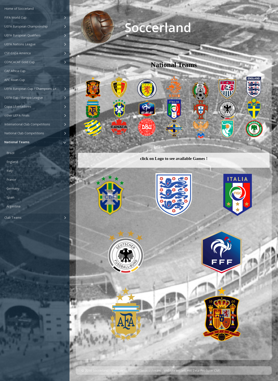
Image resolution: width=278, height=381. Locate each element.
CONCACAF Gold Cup (19, 62)
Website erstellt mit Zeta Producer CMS (192, 370)
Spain (10, 197)
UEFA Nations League (20, 44)
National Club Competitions (24, 133)
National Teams (16, 142)
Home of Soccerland (19, 9)
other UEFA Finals (17, 115)
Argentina (13, 206)
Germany (13, 188)
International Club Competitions (27, 124)
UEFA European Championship (26, 26)
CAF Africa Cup (14, 71)
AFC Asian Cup (14, 80)
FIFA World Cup (15, 17)
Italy (10, 171)
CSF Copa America (17, 53)
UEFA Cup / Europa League (23, 97)
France (11, 179)
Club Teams (13, 217)
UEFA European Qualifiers (22, 35)
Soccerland (158, 27)
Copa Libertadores (17, 106)
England (12, 162)
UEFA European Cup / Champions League (32, 89)
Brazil (10, 153)
